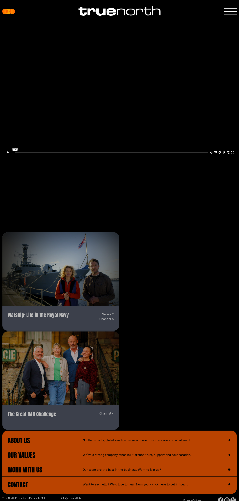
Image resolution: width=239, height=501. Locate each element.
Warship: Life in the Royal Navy (38, 323)
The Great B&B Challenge (32, 422)
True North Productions (8, 11)
